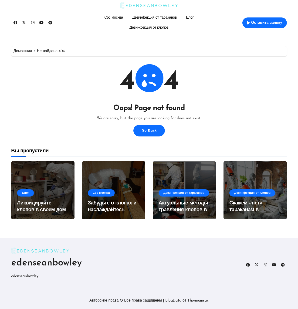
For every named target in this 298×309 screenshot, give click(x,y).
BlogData (173, 300)
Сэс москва (113, 18)
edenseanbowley (46, 263)
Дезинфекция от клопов (149, 28)
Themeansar (197, 300)
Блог (190, 18)
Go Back (149, 130)
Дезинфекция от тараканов (154, 18)
